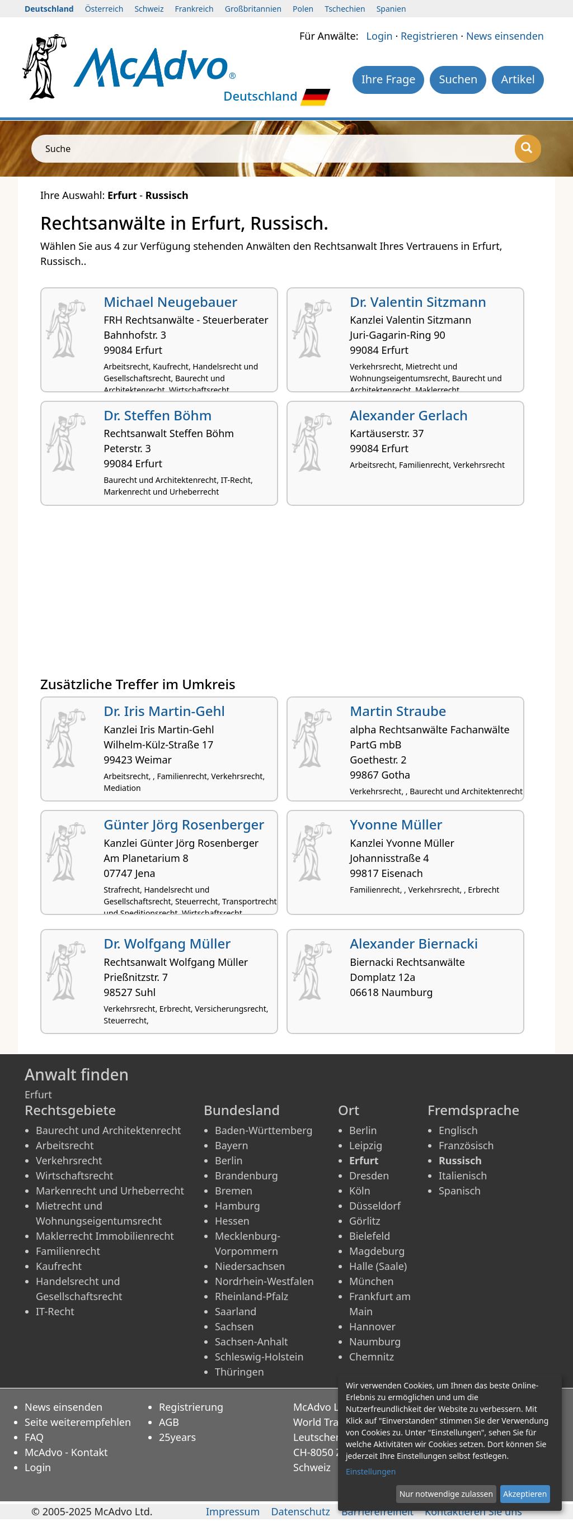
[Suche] (528, 149)
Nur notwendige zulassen (446, 1493)
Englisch (458, 1130)
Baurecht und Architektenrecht (108, 1130)
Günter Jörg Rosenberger (184, 824)
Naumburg (375, 1341)
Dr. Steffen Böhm (158, 415)
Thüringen (239, 1371)
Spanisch (460, 1190)
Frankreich (194, 8)
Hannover (372, 1326)
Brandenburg (246, 1175)
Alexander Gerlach (409, 415)
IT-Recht (55, 1311)
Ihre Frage (388, 79)
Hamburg (237, 1205)
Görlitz (365, 1220)
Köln (359, 1190)
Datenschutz (300, 1511)
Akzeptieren (525, 1493)
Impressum (233, 1511)
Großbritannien (253, 8)
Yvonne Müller (396, 824)
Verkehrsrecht (69, 1160)
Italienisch (463, 1175)
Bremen (233, 1190)
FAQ (34, 1437)
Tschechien (345, 8)
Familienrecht (68, 1251)
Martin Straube (398, 710)
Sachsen (234, 1326)
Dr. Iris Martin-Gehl (164, 710)
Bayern (231, 1145)
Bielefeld (369, 1236)
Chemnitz (371, 1356)
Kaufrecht (59, 1266)
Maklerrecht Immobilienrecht (105, 1236)
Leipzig (365, 1145)
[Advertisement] (286, 595)
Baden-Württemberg (264, 1130)
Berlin (229, 1160)
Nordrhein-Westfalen (264, 1281)
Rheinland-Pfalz (251, 1296)
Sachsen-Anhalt (251, 1341)
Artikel (518, 79)
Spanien (391, 8)
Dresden (369, 1175)
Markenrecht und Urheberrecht (110, 1190)
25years (177, 1437)
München (371, 1281)
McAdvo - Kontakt (66, 1452)
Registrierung (191, 1407)
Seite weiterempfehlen (78, 1422)
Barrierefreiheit (377, 1511)
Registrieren (429, 35)
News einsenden (505, 35)
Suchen (458, 79)
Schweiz (148, 8)
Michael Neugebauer (170, 301)
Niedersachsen (250, 1266)
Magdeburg (377, 1251)
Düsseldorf (375, 1205)
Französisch (466, 1145)
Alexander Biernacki (414, 943)
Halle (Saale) (378, 1266)
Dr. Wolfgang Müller (167, 943)
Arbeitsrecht (64, 1145)
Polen (303, 8)
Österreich (104, 8)
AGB (169, 1422)
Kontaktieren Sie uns (473, 1511)
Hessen (232, 1220)
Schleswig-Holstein (259, 1356)
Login (380, 35)
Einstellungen (371, 1471)
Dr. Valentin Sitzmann (418, 301)
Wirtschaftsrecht (75, 1175)
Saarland (235, 1311)
